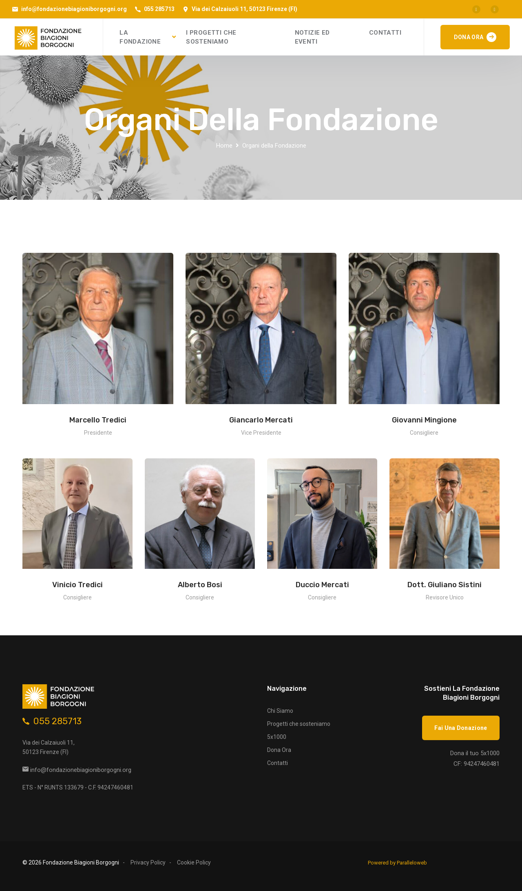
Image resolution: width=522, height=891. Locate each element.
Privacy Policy (148, 862)
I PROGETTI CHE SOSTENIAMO (211, 37)
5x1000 (276, 737)
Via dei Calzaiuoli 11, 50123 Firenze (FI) (244, 9)
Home (224, 145)
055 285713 (159, 9)
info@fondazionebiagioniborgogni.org (74, 9)
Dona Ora (279, 750)
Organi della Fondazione (274, 145)
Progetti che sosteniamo (298, 724)
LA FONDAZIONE (140, 37)
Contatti (277, 763)
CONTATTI (385, 32)
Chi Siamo (280, 710)
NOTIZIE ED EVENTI (312, 37)
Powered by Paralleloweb (397, 863)
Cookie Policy (194, 862)
